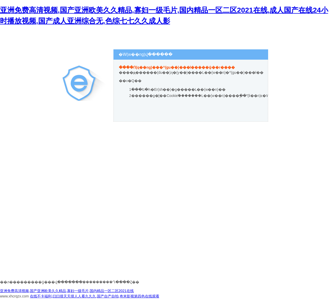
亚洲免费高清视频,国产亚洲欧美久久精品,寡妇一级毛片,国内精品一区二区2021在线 (67, 291)
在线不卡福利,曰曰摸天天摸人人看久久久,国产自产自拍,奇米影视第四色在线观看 (94, 296)
